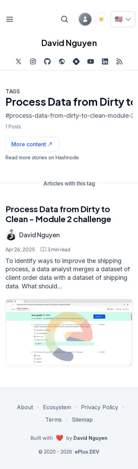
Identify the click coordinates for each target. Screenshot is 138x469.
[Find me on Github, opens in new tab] (47, 61)
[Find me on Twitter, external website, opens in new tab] (18, 61)
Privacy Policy (99, 407)
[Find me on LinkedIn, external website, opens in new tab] (105, 61)
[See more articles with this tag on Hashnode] (32, 144)
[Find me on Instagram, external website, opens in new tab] (33, 61)
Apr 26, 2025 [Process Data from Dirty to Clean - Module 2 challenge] (20, 249)
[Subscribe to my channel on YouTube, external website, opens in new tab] (90, 61)
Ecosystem (57, 407)
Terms (53, 419)
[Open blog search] (64, 19)
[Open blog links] (9, 19)
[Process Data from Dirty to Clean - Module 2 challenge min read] (55, 249)
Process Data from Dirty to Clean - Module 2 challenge (58, 214)
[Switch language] (123, 19)
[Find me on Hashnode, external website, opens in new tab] (76, 61)
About (25, 407)
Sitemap (82, 419)
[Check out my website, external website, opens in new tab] (62, 61)
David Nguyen (39, 235)
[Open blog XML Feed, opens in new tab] (119, 61)
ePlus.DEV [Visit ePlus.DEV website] (87, 452)
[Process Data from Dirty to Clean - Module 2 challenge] (69, 332)
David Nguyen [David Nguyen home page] (69, 42)
